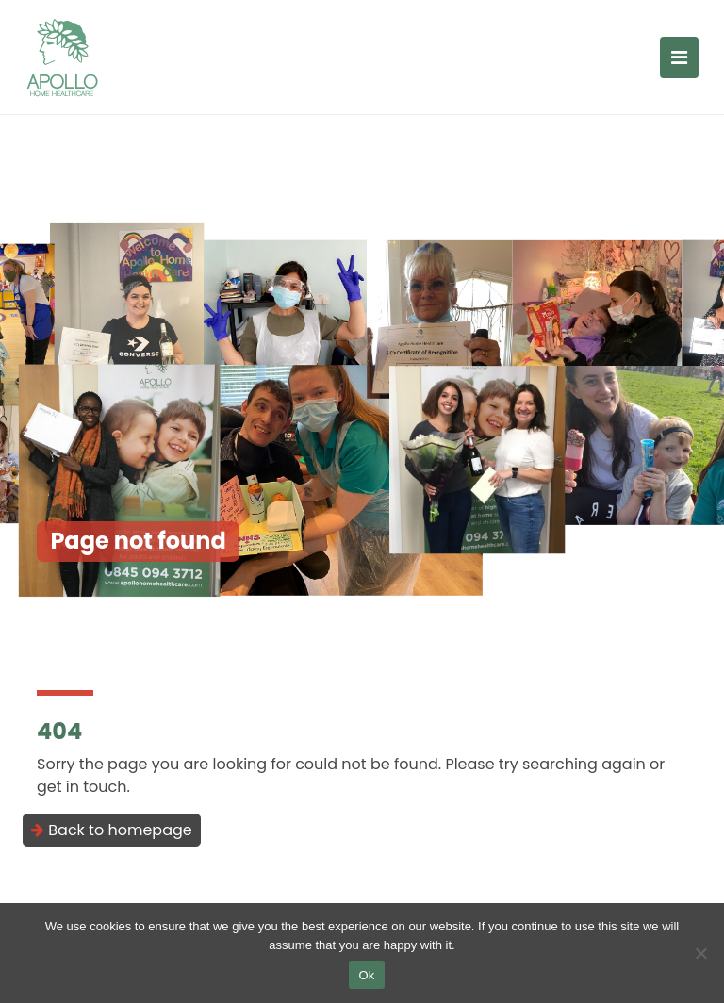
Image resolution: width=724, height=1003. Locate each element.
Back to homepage (111, 830)
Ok (366, 975)
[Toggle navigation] (679, 57)
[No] (700, 953)
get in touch (82, 786)
